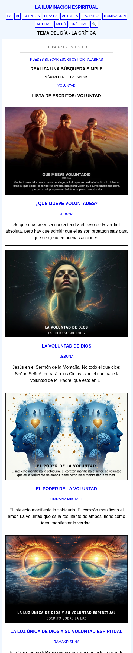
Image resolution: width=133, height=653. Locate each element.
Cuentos (32, 16)
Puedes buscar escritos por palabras (66, 59)
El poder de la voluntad (66, 488)
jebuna (66, 214)
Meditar (44, 24)
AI (17, 16)
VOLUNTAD (66, 86)
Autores (70, 16)
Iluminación (115, 16)
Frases (50, 16)
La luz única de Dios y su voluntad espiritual (67, 631)
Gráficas (78, 24)
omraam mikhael (66, 499)
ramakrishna (66, 642)
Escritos (91, 16)
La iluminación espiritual (66, 7)
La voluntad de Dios (66, 346)
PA (9, 16)
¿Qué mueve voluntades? (66, 203)
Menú (61, 24)
